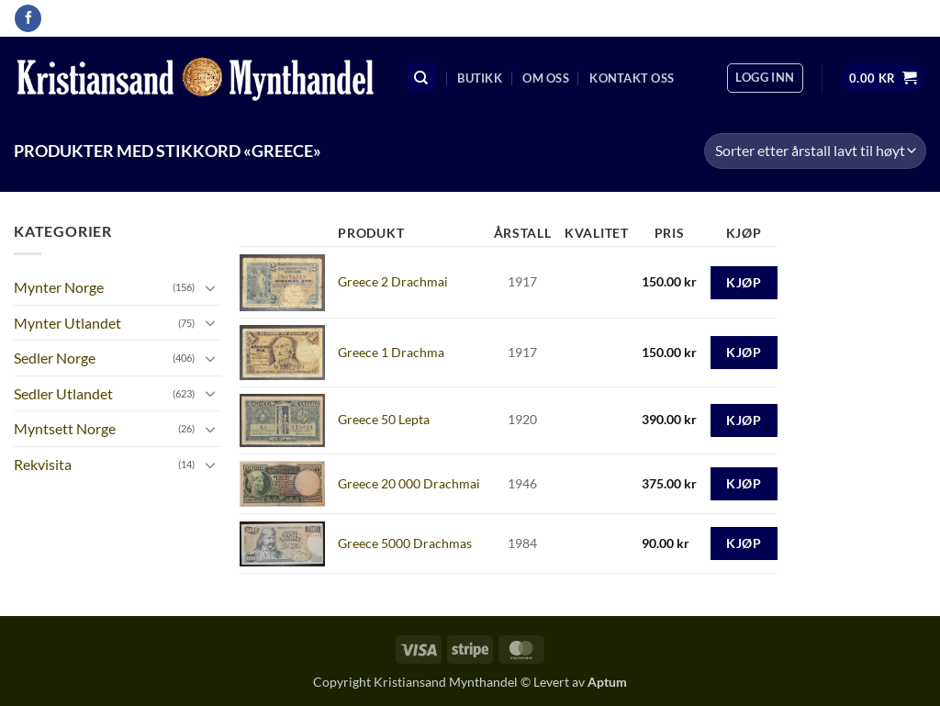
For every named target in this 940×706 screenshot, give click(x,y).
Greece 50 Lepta (384, 419)
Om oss (545, 78)
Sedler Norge (54, 357)
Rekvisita (43, 464)
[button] (764, 78)
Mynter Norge (59, 287)
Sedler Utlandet (63, 393)
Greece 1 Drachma (391, 352)
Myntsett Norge (65, 428)
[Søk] (421, 78)
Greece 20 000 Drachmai (409, 483)
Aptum (607, 681)
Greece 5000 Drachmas (405, 543)
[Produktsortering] (815, 151)
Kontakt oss (631, 78)
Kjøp (743, 282)
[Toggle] (210, 287)
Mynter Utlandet (67, 322)
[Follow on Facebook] (28, 18)
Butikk (479, 78)
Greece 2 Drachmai (393, 281)
